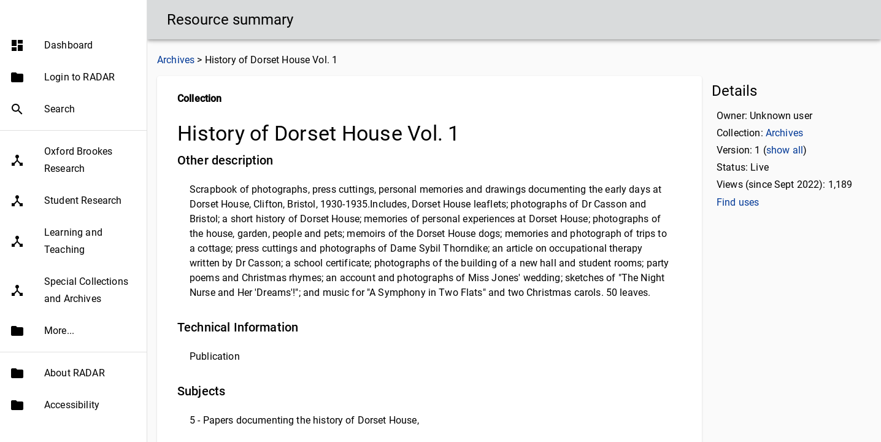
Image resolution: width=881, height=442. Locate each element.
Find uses (738, 202)
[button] (73, 69)
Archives (175, 60)
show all (784, 150)
